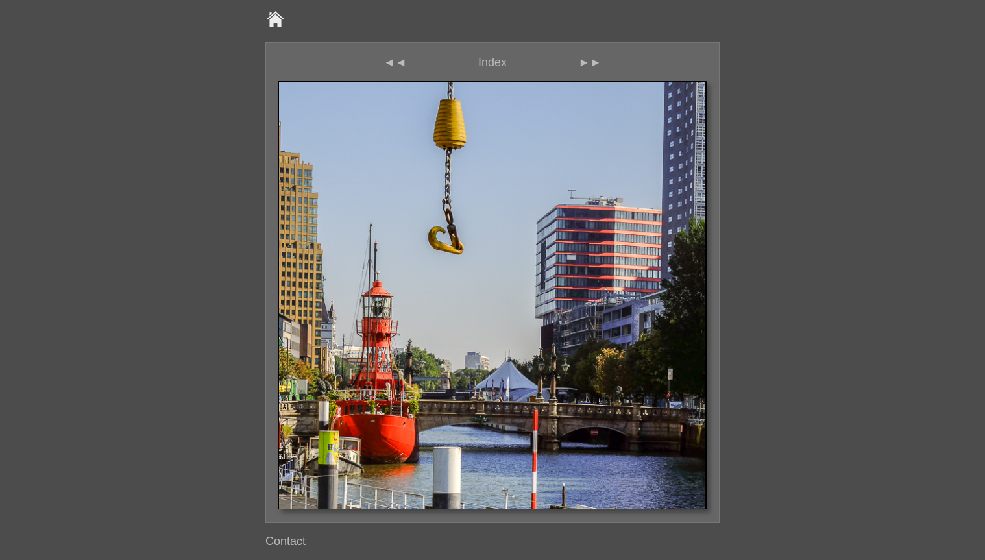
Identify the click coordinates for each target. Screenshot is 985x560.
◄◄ (395, 62)
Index (492, 62)
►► (590, 62)
